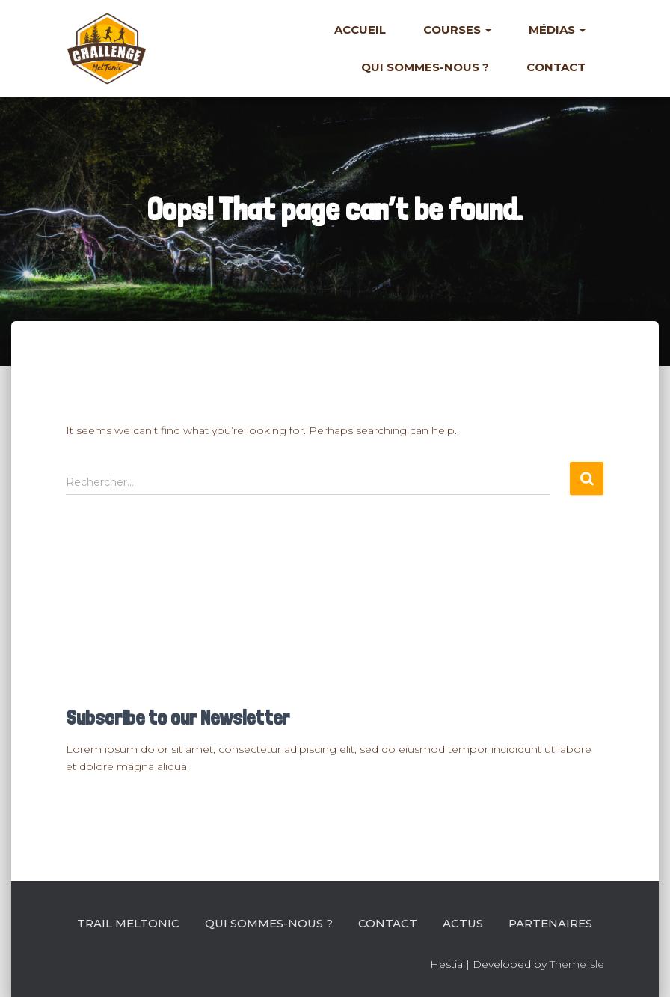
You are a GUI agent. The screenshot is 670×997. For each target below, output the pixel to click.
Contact (556, 67)
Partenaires (550, 923)
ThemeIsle (577, 964)
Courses (457, 29)
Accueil (360, 29)
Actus (463, 923)
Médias (557, 29)
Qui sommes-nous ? (425, 67)
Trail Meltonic (128, 923)
